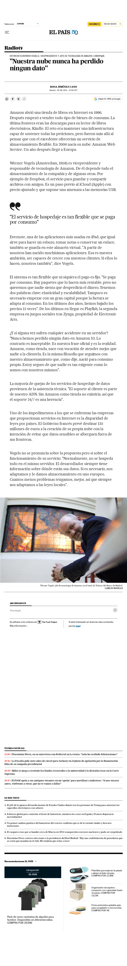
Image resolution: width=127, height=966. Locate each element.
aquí (78, 625)
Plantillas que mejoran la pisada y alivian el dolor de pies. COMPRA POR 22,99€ (106, 873)
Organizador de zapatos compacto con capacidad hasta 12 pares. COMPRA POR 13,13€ (106, 891)
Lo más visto (11, 798)
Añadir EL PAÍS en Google (109, 99)
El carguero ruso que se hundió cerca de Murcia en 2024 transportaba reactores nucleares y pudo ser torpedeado (64, 832)
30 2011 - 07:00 (67, 90)
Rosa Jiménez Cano (63, 86)
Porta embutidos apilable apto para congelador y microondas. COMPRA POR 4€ (106, 908)
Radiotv (13, 48)
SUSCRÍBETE (94, 24)
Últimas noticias (14, 748)
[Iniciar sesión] (112, 24)
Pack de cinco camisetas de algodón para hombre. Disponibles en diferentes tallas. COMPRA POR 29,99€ (30, 919)
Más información (19, 625)
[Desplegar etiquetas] (115, 610)
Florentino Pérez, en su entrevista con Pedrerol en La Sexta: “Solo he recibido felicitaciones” (65, 754)
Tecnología (15, 610)
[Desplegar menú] (7, 32)
